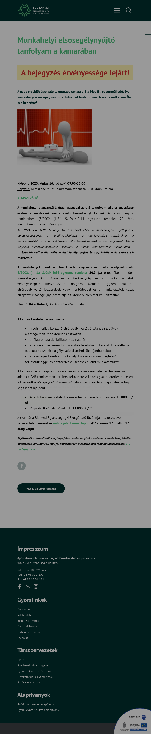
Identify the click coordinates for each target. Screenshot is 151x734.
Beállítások (65, 379)
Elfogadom (35, 379)
